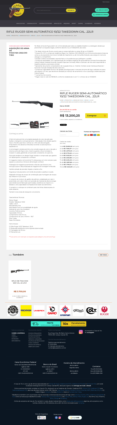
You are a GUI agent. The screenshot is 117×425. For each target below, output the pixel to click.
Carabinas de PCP (65, 384)
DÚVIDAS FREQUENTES (34, 333)
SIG (98, 390)
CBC (47, 396)
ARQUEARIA (67, 23)
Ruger (84, 396)
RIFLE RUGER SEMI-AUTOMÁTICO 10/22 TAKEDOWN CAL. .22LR (58, 35)
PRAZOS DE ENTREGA (34, 344)
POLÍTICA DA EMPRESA (35, 335)
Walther (67, 390)
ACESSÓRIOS (97, 23)
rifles (87, 395)
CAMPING (80, 23)
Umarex (47, 392)
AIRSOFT (74, 23)
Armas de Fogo (54, 384)
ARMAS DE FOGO (20, 23)
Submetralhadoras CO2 (20, 390)
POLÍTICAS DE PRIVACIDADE (36, 341)
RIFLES (32, 35)
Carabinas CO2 (95, 388)
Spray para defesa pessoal (75, 401)
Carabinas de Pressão (78, 384)
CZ (51, 396)
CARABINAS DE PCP (32, 23)
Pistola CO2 (86, 388)
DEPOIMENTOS (16, 340)
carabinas (93, 395)
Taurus (43, 396)
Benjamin (60, 392)
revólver (82, 395)
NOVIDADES (15, 338)
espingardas (100, 395)
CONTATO (14, 337)
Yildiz (70, 396)
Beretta (58, 396)
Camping (81, 403)
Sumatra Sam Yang (75, 392)
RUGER (67, 106)
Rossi (62, 390)
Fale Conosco (106, 2)
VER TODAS (103, 255)
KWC (88, 390)
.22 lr (37, 35)
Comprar (96, 115)
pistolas (77, 395)
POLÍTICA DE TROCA (34, 337)
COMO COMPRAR (33, 342)
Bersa (75, 396)
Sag (58, 390)
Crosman (83, 390)
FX (101, 390)
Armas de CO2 (91, 384)
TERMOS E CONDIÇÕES (35, 339)
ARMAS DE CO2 (58, 23)
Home (8, 35)
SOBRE (14, 335)
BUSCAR (71, 10)
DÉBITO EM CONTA (33, 346)
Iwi (87, 396)
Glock (67, 396)
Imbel (79, 396)
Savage (56, 398)
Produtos (14, 35)
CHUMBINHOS (88, 23)
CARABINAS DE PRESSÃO (45, 23)
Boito (51, 398)
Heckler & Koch (75, 390)
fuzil (13, 396)
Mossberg (63, 398)
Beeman (94, 390)
